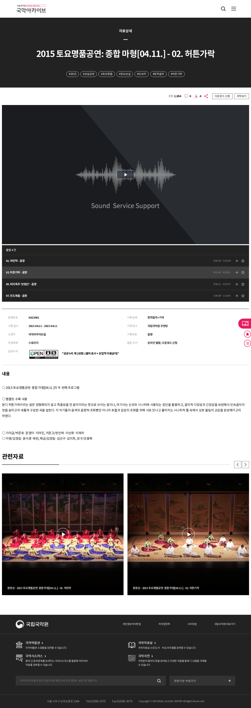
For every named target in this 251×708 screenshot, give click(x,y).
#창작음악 (158, 74)
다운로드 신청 (222, 96)
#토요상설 (124, 74)
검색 (159, 681)
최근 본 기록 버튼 (247, 343)
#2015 (72, 74)
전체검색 (223, 9)
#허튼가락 (176, 74)
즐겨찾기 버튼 (247, 334)
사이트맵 (191, 624)
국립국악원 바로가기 (224, 624)
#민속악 (141, 74)
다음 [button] (245, 464)
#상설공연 (88, 74)
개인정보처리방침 (132, 624)
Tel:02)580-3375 (96, 701)
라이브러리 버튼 (244, 323)
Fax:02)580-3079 (122, 701)
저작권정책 (164, 624)
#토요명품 (106, 74)
